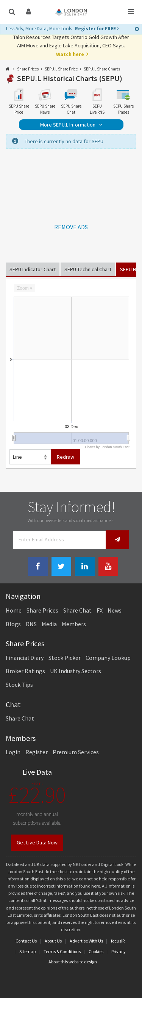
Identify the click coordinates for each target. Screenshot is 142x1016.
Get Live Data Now (37, 842)
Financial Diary (25, 657)
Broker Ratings (25, 671)
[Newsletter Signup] (117, 539)
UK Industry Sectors (75, 671)
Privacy (118, 951)
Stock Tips (19, 684)
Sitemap (27, 951)
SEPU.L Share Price (61, 69)
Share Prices (28, 69)
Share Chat (77, 610)
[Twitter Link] (61, 566)
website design (83, 961)
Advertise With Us (86, 941)
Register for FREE (97, 28)
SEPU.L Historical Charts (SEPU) (69, 78)
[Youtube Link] (108, 566)
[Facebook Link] (38, 566)
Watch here (70, 54)
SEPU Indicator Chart (32, 269)
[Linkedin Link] (85, 566)
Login (13, 752)
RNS (31, 624)
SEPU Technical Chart (87, 269)
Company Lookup (108, 657)
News (115, 610)
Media (49, 624)
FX (100, 610)
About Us (53, 941)
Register (36, 752)
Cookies (96, 951)
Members (74, 624)
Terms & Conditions (62, 951)
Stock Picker (64, 657)
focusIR (118, 941)
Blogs (13, 624)
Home (14, 610)
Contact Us (26, 941)
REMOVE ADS (71, 227)
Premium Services (76, 752)
